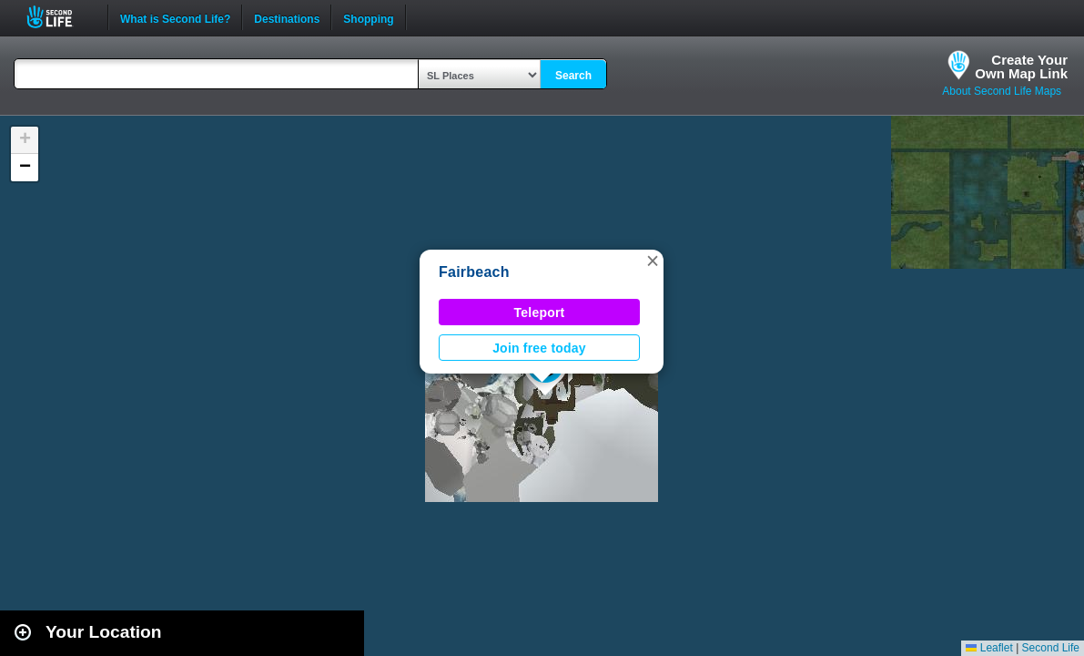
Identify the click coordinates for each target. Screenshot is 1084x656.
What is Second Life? (175, 17)
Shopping (368, 17)
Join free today (539, 348)
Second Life (59, 17)
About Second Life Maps (1001, 91)
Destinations (286, 17)
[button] (653, 261)
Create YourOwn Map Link (1021, 66)
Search (573, 75)
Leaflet (989, 647)
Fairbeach (474, 272)
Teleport (539, 312)
